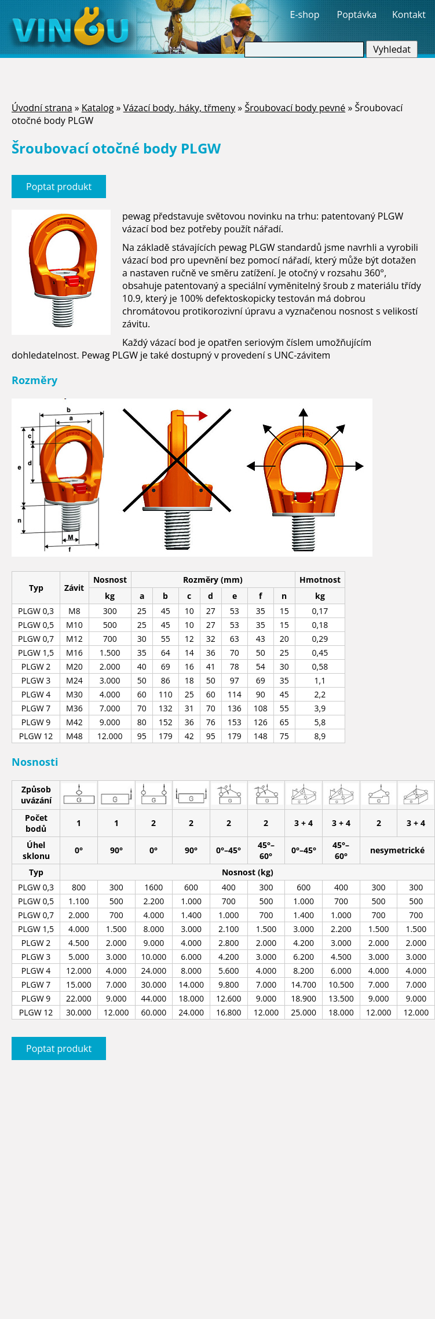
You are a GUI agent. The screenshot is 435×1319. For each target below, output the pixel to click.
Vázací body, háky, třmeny (179, 107)
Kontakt (409, 14)
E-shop (305, 14)
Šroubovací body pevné (294, 107)
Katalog (98, 107)
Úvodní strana (42, 107)
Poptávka (357, 14)
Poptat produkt (59, 186)
